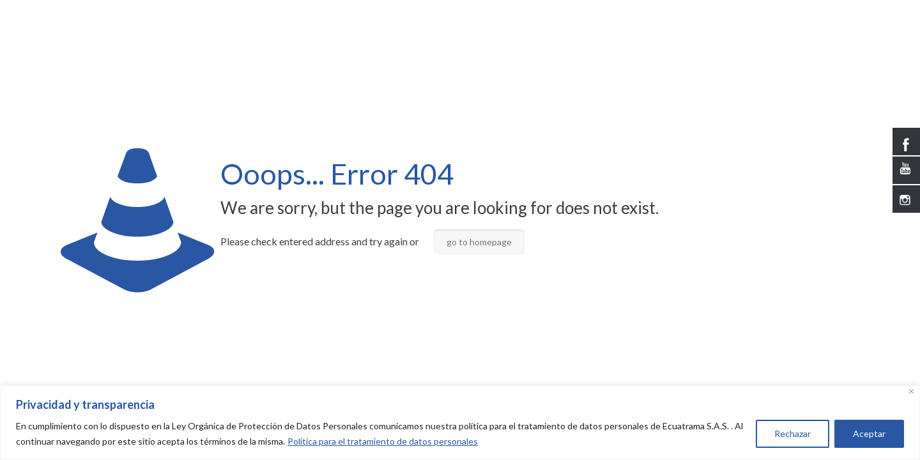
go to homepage (479, 241)
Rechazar (792, 433)
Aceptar (869, 433)
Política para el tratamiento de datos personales (383, 441)
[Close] (911, 391)
